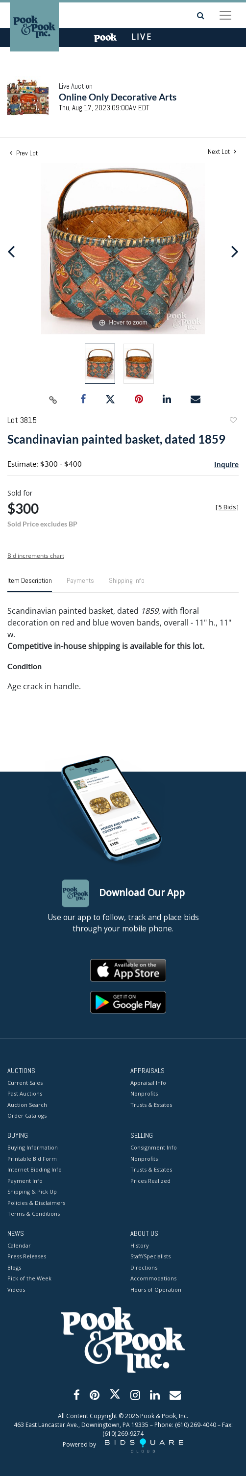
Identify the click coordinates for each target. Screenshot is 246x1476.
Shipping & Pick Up (32, 1192)
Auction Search (27, 1104)
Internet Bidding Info (34, 1170)
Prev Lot (24, 153)
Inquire (226, 464)
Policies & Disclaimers (36, 1202)
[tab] (29, 584)
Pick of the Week (29, 1278)
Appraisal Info (148, 1082)
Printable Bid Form (32, 1158)
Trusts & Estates (151, 1104)
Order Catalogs (27, 1116)
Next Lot (222, 152)
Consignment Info (153, 1147)
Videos (16, 1289)
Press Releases (26, 1256)
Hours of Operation (155, 1289)
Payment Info (25, 1180)
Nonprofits (144, 1094)
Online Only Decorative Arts (117, 96)
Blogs (14, 1267)
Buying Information (32, 1147)
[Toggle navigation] (225, 15)
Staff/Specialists (150, 1256)
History (139, 1245)
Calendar (19, 1245)
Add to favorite (233, 421)
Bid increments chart (35, 555)
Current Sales (25, 1082)
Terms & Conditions (33, 1214)
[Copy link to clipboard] (53, 399)
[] (227, 507)
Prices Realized (150, 1180)
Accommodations (153, 1278)
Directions (143, 1267)
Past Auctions (24, 1094)
